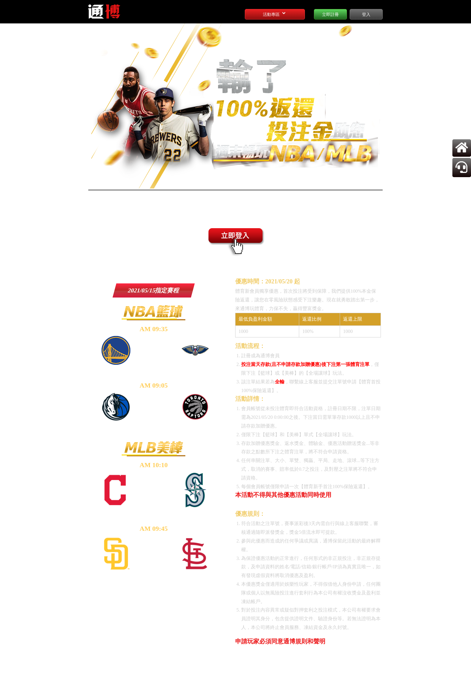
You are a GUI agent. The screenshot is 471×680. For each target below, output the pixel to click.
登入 (366, 14)
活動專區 (275, 13)
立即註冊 (330, 14)
